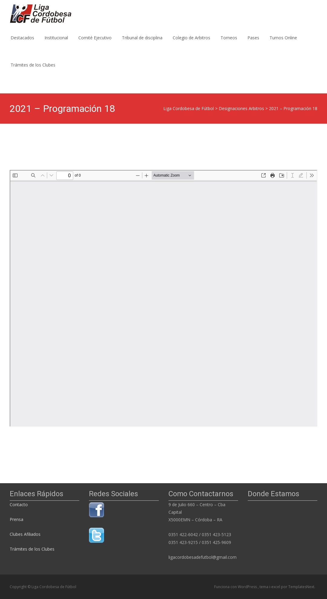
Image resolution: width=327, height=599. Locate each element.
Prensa (16, 519)
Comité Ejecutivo (95, 43)
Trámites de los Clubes (33, 70)
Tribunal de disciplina (142, 43)
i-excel (275, 586)
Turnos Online (283, 43)
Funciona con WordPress (236, 586)
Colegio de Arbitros (191, 43)
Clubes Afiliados (25, 534)
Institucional (56, 43)
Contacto (19, 504)
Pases (253, 43)
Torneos (229, 43)
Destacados (22, 43)
